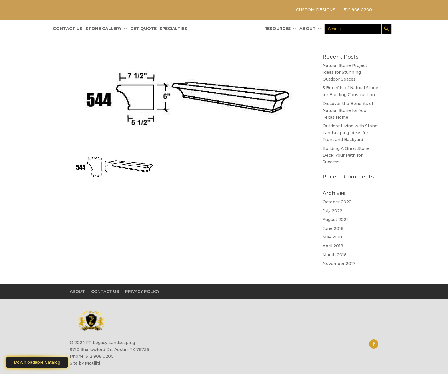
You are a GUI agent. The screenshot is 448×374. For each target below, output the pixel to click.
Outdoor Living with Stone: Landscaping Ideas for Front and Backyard (350, 132)
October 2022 (337, 201)
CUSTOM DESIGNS (315, 9)
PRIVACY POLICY (142, 291)
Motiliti (92, 363)
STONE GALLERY (103, 29)
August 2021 (335, 219)
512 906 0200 (358, 9)
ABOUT (307, 29)
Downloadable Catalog (37, 362)
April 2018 (333, 245)
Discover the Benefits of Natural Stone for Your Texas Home (348, 110)
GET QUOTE (143, 29)
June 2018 (333, 228)
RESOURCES (277, 29)
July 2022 (332, 210)
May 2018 (332, 237)
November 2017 (339, 263)
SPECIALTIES (173, 29)
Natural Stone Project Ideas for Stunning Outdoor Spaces (345, 72)
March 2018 (335, 254)
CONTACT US (68, 29)
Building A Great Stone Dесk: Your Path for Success (346, 155)
